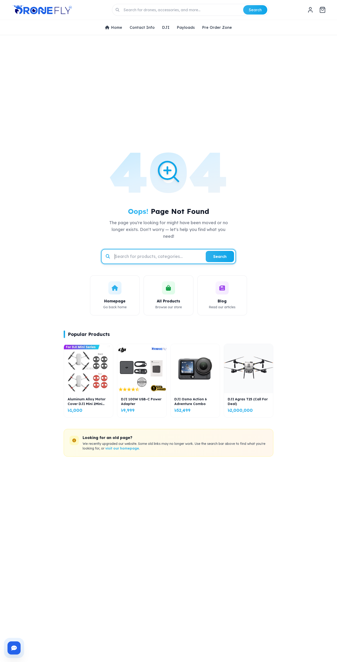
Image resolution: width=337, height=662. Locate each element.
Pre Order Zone (217, 27)
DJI (165, 27)
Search (255, 9)
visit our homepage (122, 448)
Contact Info (142, 27)
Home (113, 27)
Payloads (186, 27)
